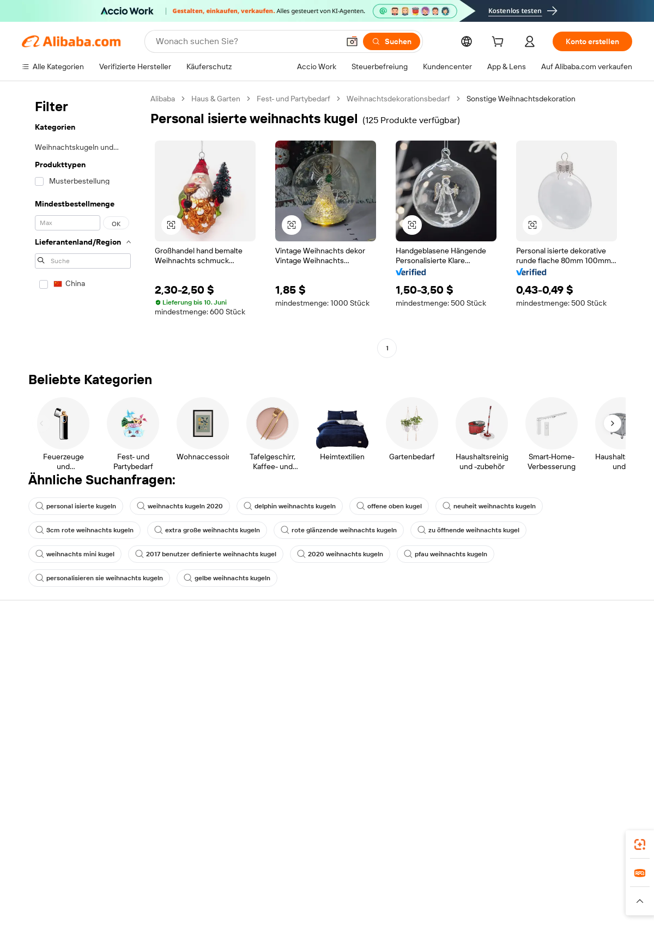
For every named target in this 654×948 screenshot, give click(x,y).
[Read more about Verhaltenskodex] (584, 906)
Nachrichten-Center (557, 691)
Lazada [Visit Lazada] (332, 889)
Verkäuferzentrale (428, 682)
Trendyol (448, 889)
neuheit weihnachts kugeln (489, 506)
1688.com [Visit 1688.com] (191, 889)
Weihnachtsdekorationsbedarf (398, 98)
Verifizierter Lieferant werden (447, 703)
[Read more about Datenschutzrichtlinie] (425, 906)
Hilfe (30, 650)
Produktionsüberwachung (191, 732)
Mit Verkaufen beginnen (438, 662)
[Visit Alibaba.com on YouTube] (593, 756)
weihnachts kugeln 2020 (180, 506)
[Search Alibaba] (246, 41)
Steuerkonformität (303, 713)
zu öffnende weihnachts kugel (468, 530)
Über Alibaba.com (553, 650)
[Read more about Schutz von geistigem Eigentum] (326, 906)
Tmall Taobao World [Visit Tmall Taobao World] (249, 889)
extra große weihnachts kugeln (207, 530)
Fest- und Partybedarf (293, 98)
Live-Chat (38, 670)
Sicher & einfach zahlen (186, 650)
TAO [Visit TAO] (417, 889)
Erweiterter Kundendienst (190, 712)
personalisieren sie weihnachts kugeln (99, 578)
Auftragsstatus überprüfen (67, 691)
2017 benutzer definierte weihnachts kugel (205, 554)
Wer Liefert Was (500, 889)
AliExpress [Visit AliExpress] (147, 889)
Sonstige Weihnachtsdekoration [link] (521, 98)
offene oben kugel (389, 506)
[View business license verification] (421, 927)
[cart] (500, 43)
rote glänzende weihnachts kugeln (339, 530)
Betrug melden (47, 732)
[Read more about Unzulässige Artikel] (232, 906)
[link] (640, 844)
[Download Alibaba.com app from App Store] (515, 841)
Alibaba (162, 98)
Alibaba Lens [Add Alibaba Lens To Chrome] (45, 841)
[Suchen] (391, 41)
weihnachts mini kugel (74, 554)
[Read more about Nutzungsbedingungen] (508, 906)
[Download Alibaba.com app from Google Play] (595, 841)
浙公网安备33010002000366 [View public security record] (482, 927)
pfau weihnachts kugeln (445, 554)
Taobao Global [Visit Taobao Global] (377, 889)
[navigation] (82, 224)
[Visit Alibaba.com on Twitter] (561, 756)
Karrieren (538, 712)
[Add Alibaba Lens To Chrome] (193, 841)
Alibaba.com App (440, 841)
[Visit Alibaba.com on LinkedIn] (544, 756)
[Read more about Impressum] (173, 906)
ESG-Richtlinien (549, 670)
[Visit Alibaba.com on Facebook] (528, 756)
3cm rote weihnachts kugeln (84, 530)
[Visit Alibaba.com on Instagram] (577, 756)
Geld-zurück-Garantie (183, 670)
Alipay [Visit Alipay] (302, 889)
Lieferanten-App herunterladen (451, 744)
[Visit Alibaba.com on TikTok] (610, 756)
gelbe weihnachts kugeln (227, 578)
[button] (352, 41)
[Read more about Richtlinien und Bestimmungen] (94, 906)
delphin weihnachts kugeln (290, 506)
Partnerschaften (425, 724)
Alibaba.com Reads (304, 734)
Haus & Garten (215, 98)
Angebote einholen (304, 662)
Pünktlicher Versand (181, 691)
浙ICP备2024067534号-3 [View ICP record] (590, 927)
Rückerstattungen (53, 712)
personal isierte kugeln (75, 506)
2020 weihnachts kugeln (340, 554)
